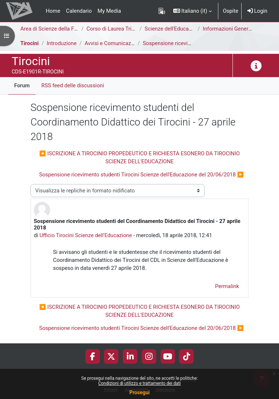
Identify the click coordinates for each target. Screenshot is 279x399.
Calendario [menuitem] (79, 11)
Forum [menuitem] (22, 85)
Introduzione (62, 43)
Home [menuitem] (53, 11)
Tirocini (29, 43)
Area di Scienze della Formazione (60, 28)
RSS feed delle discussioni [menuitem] (72, 85)
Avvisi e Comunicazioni (112, 43)
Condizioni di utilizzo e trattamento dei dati (139, 383)
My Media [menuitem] (109, 11)
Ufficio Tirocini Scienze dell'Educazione (86, 235)
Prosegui (139, 392)
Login (257, 11)
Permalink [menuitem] (227, 286)
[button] (193, 11)
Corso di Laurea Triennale (116, 28)
